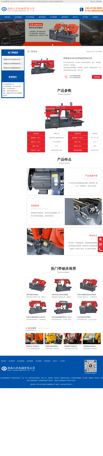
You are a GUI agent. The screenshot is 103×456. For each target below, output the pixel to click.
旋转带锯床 (64, 17)
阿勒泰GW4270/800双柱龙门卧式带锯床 (12, 60)
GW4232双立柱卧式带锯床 (60, 294)
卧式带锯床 (18, 17)
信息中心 (75, 17)
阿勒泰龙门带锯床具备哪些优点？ (36, 346)
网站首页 (7, 17)
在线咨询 (97, 77)
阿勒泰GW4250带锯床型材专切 (12, 63)
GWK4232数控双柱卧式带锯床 (86, 294)
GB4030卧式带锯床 (32, 294)
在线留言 (95, 17)
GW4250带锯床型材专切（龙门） (62, 317)
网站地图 (98, 1)
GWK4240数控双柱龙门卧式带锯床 (37, 317)
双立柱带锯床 (30, 17)
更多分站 (92, 1)
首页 (93, 51)
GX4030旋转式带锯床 (83, 317)
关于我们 (85, 17)
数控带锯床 (42, 17)
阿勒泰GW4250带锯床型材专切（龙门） (12, 68)
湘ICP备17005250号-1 (66, 384)
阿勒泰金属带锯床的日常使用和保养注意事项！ (59, 346)
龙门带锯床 (53, 17)
